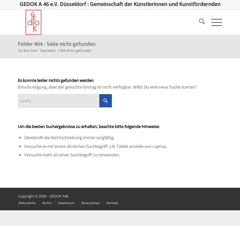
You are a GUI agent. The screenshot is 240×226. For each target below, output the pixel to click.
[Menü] (213, 22)
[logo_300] (99, 22)
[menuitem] (199, 22)
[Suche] (199, 22)
